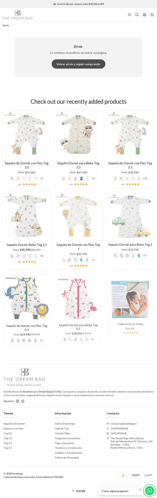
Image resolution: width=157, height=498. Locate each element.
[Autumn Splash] (18, 175)
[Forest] (132, 170)
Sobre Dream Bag (64, 423)
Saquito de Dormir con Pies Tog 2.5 (130, 161)
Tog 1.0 (7, 438)
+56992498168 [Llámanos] (117, 428)
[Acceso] (144, 15)
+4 (91, 173)
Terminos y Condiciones (68, 447)
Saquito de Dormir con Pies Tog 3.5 (27, 163)
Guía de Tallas (62, 433)
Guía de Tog (62, 428)
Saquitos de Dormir (14, 423)
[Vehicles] (136, 170)
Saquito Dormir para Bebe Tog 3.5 (78, 162)
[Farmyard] (29, 175)
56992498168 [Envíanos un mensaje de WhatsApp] (116, 433)
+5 (40, 175)
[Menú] (129, 15)
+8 (36, 247)
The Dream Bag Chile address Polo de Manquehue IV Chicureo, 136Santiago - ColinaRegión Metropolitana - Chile (129, 443)
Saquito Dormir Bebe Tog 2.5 (26, 239)
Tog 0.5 (7, 433)
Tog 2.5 (7, 443)
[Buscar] (137, 15)
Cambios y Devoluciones (68, 452)
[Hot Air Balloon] (13, 175)
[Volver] (78, 491)
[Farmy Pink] (34, 175)
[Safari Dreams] (24, 175)
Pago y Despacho (64, 443)
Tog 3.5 (7, 447)
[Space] (81, 173)
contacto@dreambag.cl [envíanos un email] (121, 423)
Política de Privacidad (67, 457)
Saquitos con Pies (13, 428)
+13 (141, 170)
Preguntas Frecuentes (67, 438)
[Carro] (152, 15)
